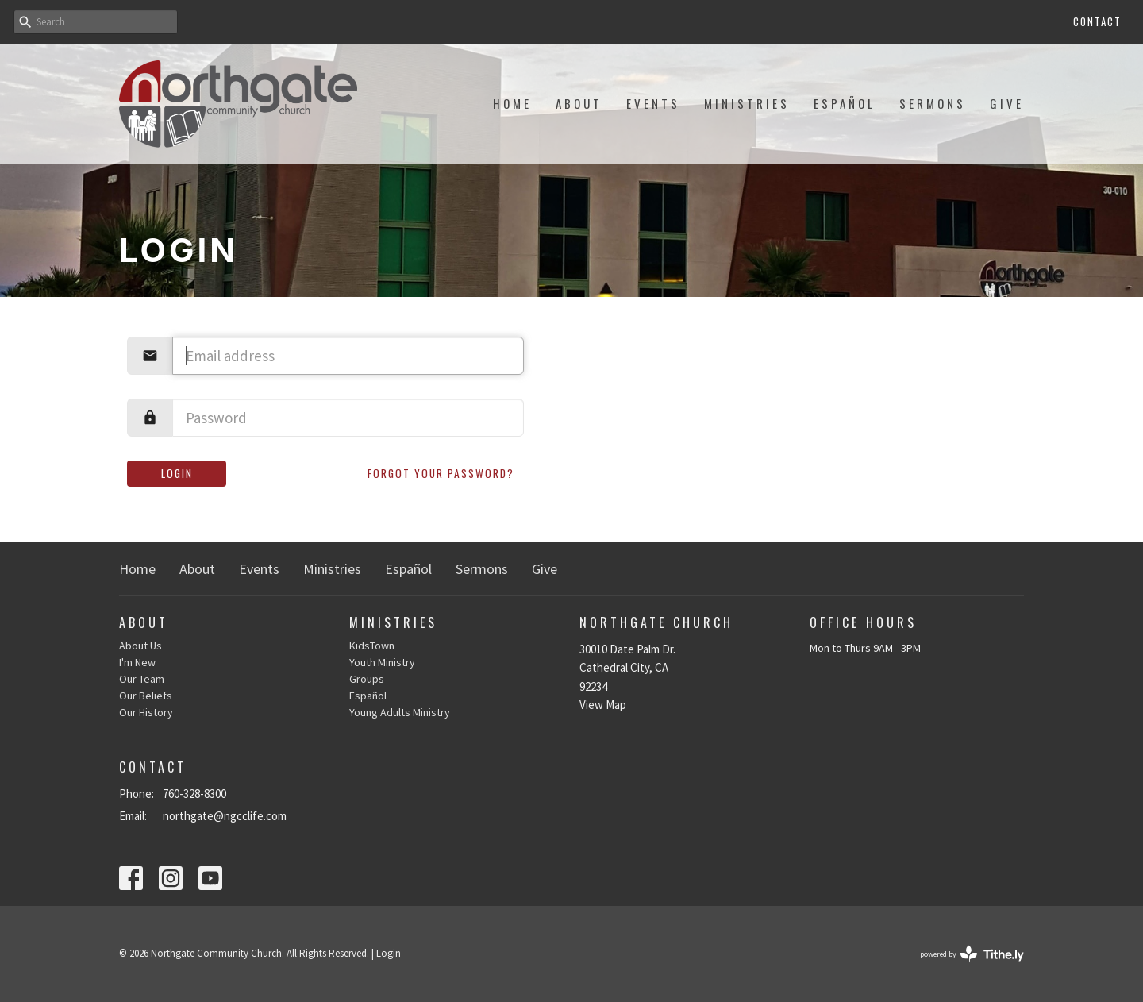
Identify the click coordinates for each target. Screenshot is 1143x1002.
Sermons (932, 103)
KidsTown (371, 645)
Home (512, 103)
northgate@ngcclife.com (225, 815)
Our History (146, 712)
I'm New (137, 662)
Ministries (747, 103)
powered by (972, 954)
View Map (602, 704)
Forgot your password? (441, 473)
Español (845, 103)
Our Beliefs (145, 695)
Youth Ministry (382, 662)
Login (177, 473)
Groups (366, 679)
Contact (1097, 21)
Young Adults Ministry (399, 712)
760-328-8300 (194, 793)
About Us (140, 645)
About (579, 103)
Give (1007, 103)
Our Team (141, 679)
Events (653, 103)
